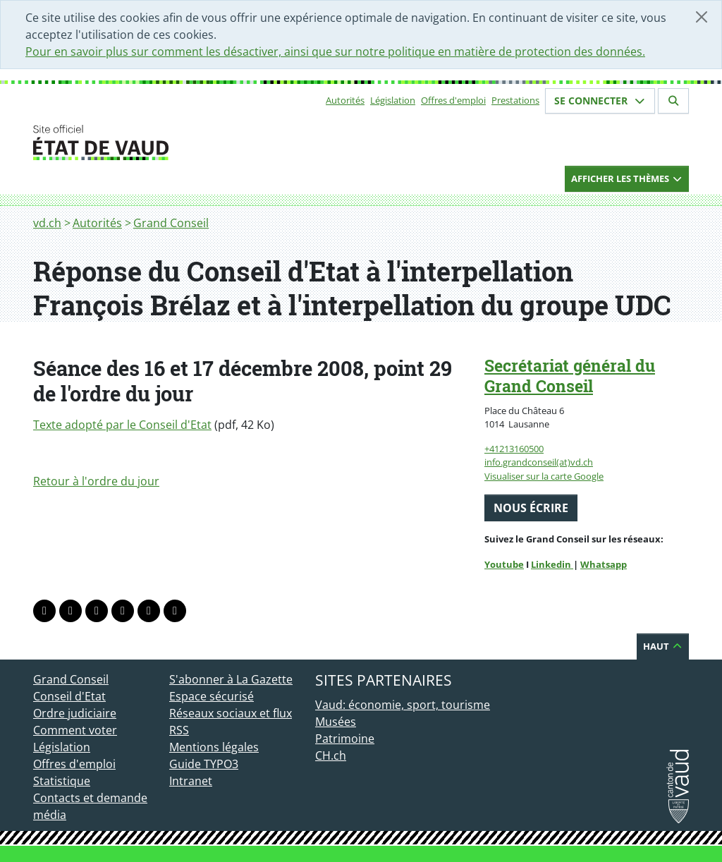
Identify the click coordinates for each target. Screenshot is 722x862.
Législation (392, 100)
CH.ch (330, 755)
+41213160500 (514, 448)
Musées (335, 721)
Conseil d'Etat (69, 696)
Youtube (504, 564)
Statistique (61, 781)
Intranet (190, 781)
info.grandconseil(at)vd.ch (538, 462)
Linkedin (552, 564)
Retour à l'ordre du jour (96, 481)
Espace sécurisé (211, 696)
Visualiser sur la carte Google (544, 476)
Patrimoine (344, 738)
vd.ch (47, 223)
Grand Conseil (171, 223)
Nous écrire (531, 508)
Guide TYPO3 (203, 764)
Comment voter (75, 730)
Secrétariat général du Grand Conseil (569, 375)
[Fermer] (701, 17)
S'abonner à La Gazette (231, 679)
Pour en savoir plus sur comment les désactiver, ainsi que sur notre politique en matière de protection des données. (335, 51)
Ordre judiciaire (74, 713)
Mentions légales (214, 747)
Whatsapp (603, 564)
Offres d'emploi (453, 100)
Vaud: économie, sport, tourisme (402, 704)
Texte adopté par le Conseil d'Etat (122, 424)
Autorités (345, 100)
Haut (663, 646)
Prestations (515, 100)
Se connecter (600, 100)
